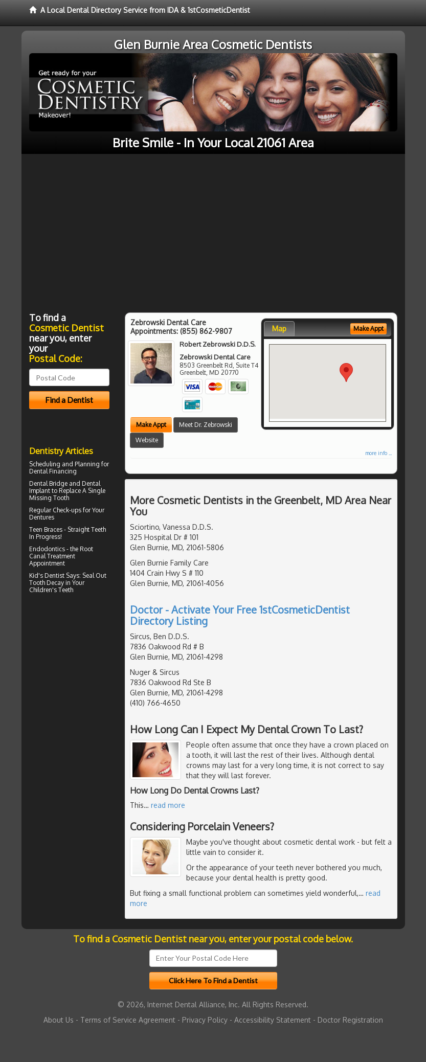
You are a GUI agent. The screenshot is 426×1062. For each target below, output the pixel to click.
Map (279, 328)
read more (168, 805)
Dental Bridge (48, 483)
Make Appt (151, 424)
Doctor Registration (350, 1019)
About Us (58, 1019)
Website (147, 440)
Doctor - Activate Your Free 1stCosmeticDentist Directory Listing (240, 615)
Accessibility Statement (272, 1019)
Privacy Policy (205, 1019)
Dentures (41, 517)
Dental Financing (53, 471)
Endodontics (47, 549)
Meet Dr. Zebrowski (205, 424)
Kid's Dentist (46, 575)
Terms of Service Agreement (127, 1019)
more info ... (378, 453)
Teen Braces (45, 529)
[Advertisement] (213, 230)
